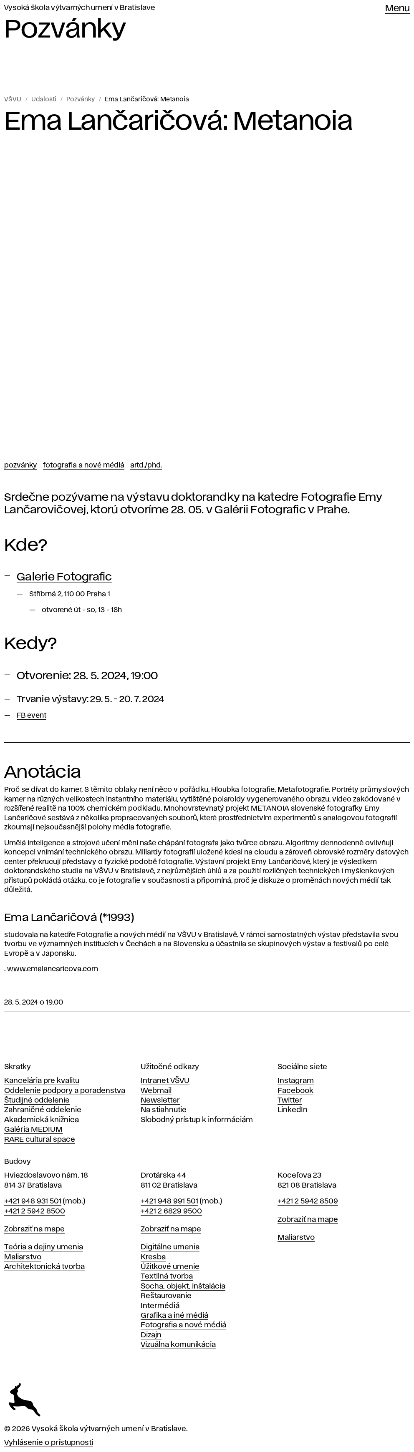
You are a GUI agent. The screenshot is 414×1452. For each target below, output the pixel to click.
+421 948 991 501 (169, 1201)
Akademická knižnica (41, 1120)
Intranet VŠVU (165, 1081)
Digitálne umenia (170, 1247)
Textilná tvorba (167, 1276)
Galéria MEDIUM (33, 1129)
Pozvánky (80, 100)
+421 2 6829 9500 (171, 1211)
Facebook (295, 1091)
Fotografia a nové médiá (83, 465)
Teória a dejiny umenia (43, 1247)
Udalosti (43, 100)
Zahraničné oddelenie (42, 1110)
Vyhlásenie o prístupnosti (48, 1442)
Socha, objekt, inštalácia (183, 1286)
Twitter (290, 1100)
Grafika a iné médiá (174, 1315)
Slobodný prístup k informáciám (197, 1120)
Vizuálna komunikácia (178, 1344)
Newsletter (160, 1100)
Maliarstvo (22, 1257)
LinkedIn (293, 1110)
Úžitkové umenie (170, 1267)
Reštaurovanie (166, 1296)
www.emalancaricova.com (51, 969)
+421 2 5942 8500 (34, 1211)
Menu (397, 9)
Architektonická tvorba (44, 1267)
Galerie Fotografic (64, 577)
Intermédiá (160, 1306)
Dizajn (151, 1335)
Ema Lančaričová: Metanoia (147, 100)
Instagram (296, 1081)
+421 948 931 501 (32, 1201)
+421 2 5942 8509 (308, 1201)
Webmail (156, 1091)
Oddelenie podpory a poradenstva (64, 1091)
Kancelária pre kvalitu (41, 1081)
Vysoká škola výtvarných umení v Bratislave (79, 8)
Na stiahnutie (164, 1110)
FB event (31, 715)
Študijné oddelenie (37, 1100)
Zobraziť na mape (34, 1229)
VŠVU (12, 100)
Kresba (153, 1257)
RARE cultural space (39, 1139)
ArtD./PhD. (146, 465)
